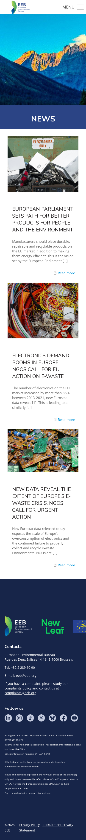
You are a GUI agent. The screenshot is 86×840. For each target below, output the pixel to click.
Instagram (19, 718)
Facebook (63, 718)
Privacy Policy (29, 824)
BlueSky (52, 718)
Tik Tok (30, 718)
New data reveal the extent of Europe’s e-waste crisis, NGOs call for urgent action (41, 503)
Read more (66, 273)
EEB (18, 626)
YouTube (74, 718)
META (52, 626)
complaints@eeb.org (20, 693)
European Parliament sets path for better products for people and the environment (42, 219)
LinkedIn (8, 718)
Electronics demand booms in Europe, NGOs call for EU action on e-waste (40, 366)
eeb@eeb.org (26, 675)
